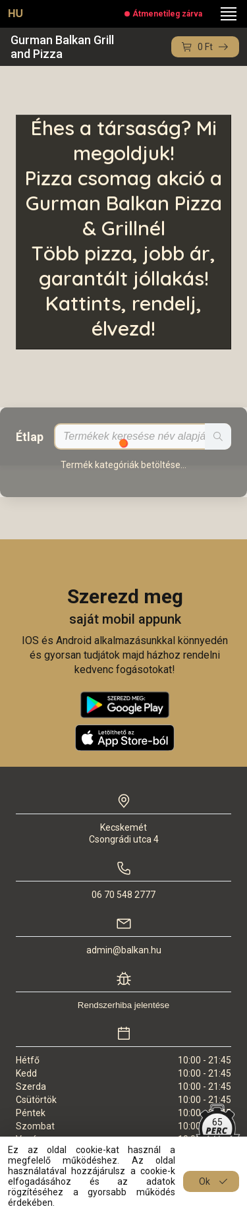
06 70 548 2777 (123, 894)
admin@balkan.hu (123, 950)
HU (15, 13)
